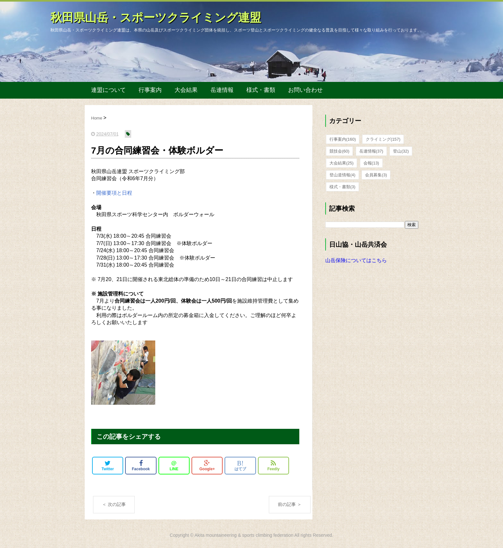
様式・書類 (260, 90)
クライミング (383, 139)
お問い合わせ (305, 90)
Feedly (273, 465)
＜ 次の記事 (114, 504)
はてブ (240, 465)
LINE (174, 465)
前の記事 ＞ (290, 504)
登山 (401, 151)
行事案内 (150, 90)
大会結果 (186, 90)
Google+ (207, 465)
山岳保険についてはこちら (356, 260)
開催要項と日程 (114, 193)
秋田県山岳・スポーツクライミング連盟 (155, 17)
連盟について (108, 90)
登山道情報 (342, 174)
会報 (371, 163)
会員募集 (376, 174)
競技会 (339, 151)
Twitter (107, 465)
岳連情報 (222, 90)
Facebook (141, 465)
